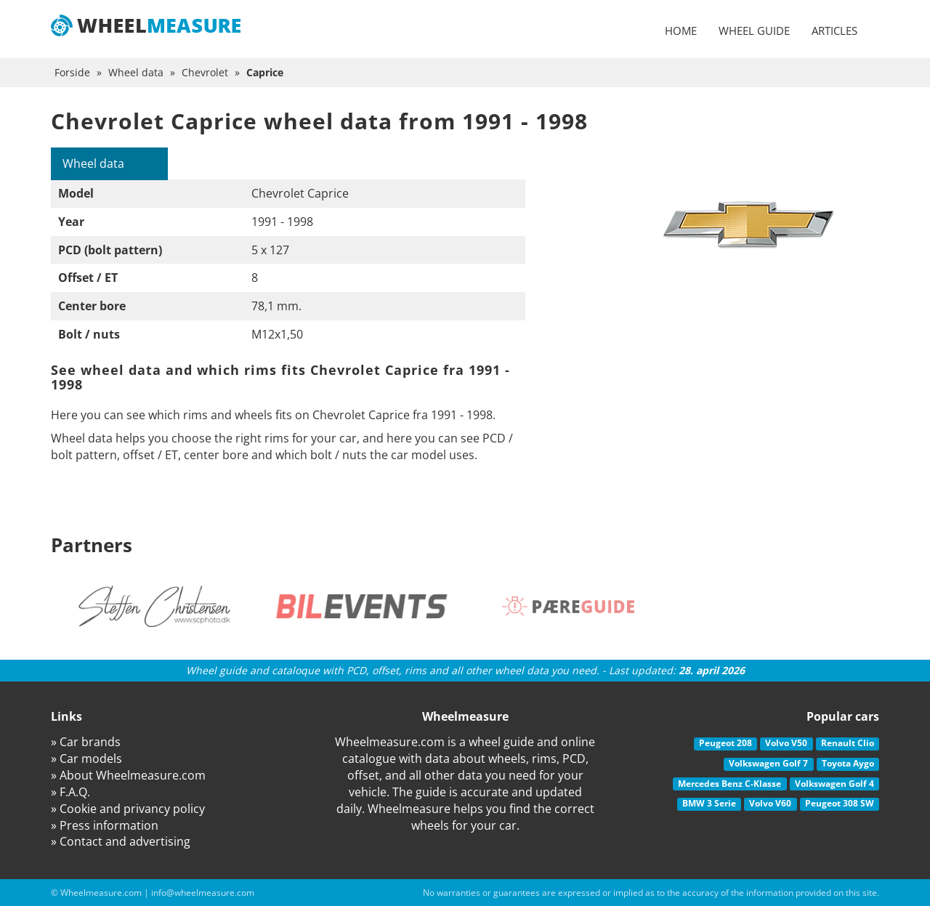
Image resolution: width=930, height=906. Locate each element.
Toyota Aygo (848, 763)
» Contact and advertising (120, 841)
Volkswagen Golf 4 (834, 783)
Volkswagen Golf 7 (768, 763)
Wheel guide (754, 30)
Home (681, 30)
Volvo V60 (770, 803)
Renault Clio (847, 743)
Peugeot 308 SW (839, 803)
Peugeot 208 (725, 743)
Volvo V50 (786, 743)
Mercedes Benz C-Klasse (729, 783)
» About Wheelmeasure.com (128, 775)
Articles (834, 30)
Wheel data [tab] (93, 163)
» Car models (86, 759)
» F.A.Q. (70, 792)
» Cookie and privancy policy (128, 809)
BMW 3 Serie (709, 803)
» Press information (104, 825)
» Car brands (86, 742)
